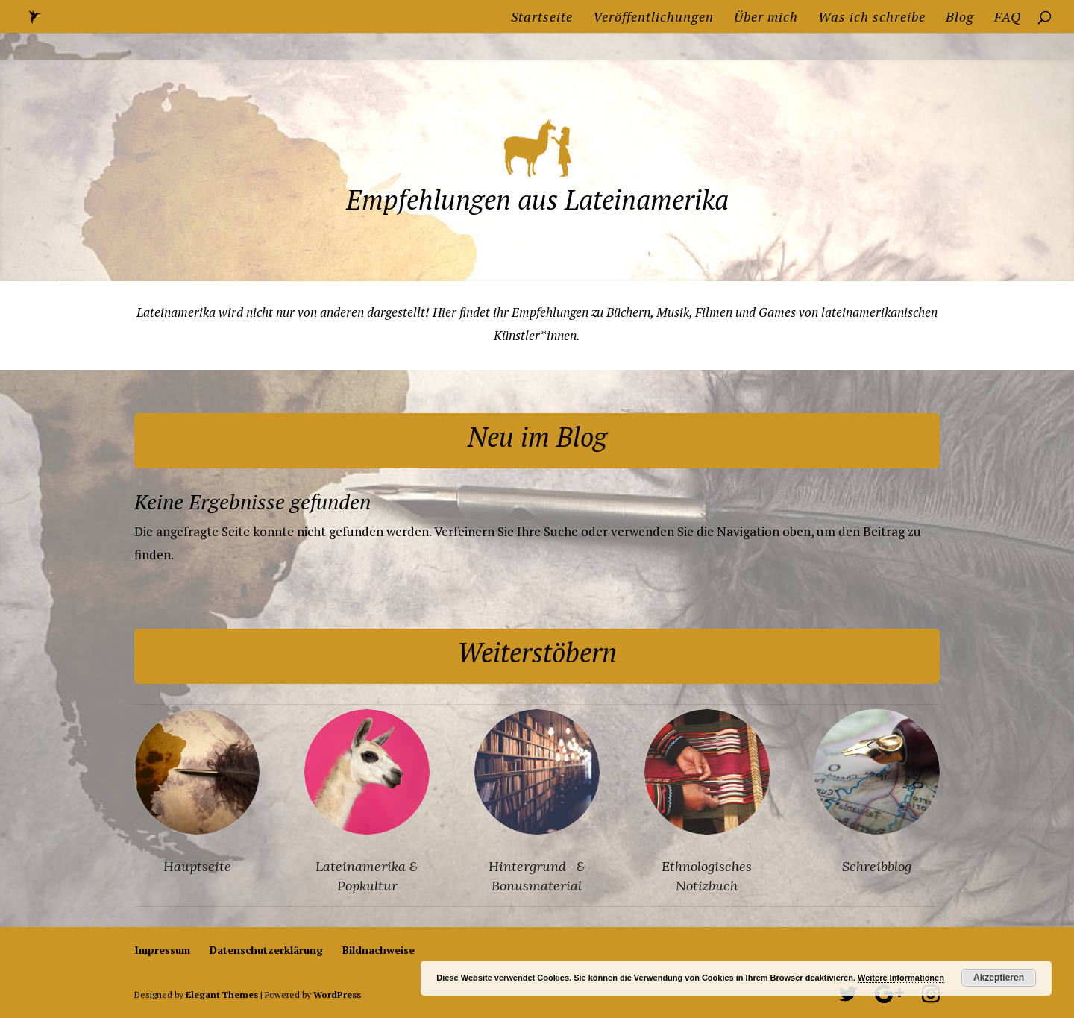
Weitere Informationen (901, 977)
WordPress (337, 994)
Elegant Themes (222, 994)
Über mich (766, 18)
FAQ (1008, 18)
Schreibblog (876, 866)
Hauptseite (197, 866)
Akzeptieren (998, 978)
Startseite (542, 18)
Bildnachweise (378, 950)
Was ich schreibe (872, 18)
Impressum (162, 950)
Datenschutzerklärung (266, 950)
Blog (960, 18)
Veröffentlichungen (653, 18)
